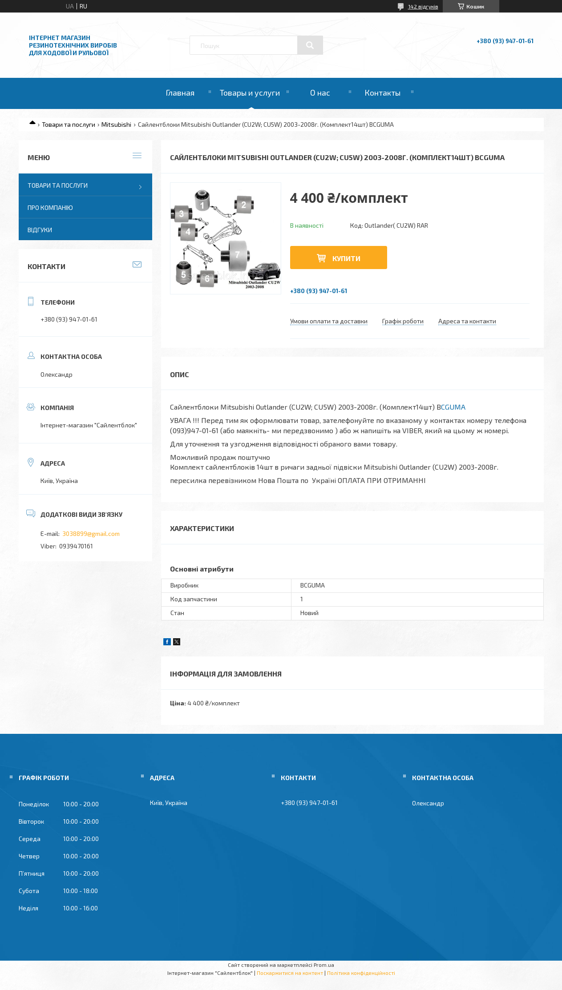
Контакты (382, 92)
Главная (180, 92)
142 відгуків (423, 6)
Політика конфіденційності (361, 973)
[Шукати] (310, 45)
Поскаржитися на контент (290, 973)
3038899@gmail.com (91, 533)
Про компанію (50, 207)
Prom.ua (324, 965)
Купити (346, 258)
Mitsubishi (116, 124)
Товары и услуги (250, 92)
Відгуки (40, 229)
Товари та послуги (68, 124)
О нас (320, 92)
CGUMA (453, 406)
